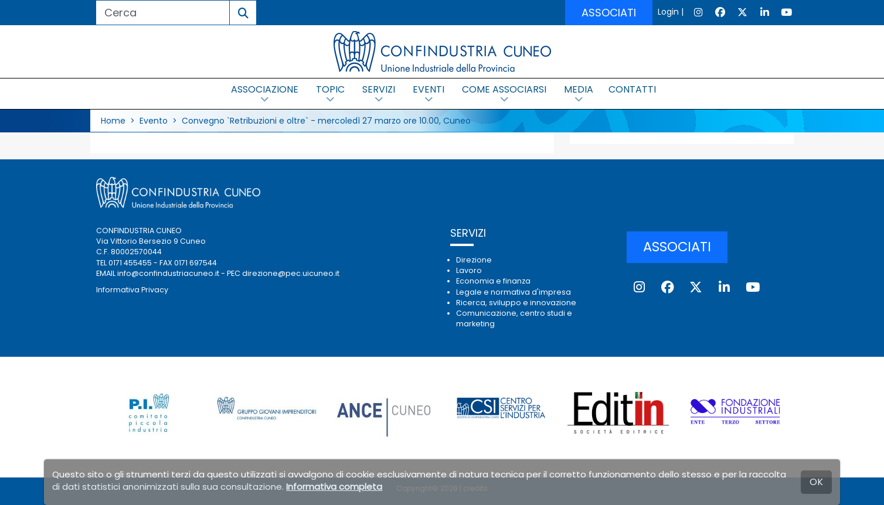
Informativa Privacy (132, 290)
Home (113, 121)
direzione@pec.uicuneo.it (290, 273)
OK (816, 482)
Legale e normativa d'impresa (513, 292)
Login (668, 12)
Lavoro (469, 270)
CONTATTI (632, 89)
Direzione (474, 260)
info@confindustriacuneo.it (168, 273)
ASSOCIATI (609, 12)
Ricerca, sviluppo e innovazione (516, 303)
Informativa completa (334, 486)
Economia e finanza (493, 281)
